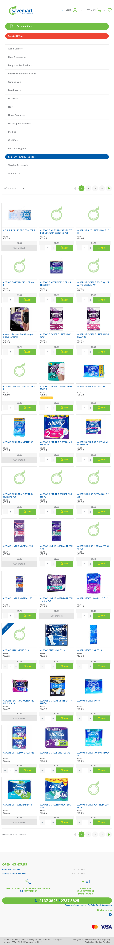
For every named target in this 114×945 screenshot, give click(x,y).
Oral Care (13, 140)
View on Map (104, 910)
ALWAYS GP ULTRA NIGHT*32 (18, 442)
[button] (62, 10)
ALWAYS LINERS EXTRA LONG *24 (93, 495)
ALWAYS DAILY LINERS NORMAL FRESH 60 (56, 283)
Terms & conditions (12, 939)
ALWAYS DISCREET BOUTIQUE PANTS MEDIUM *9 (93, 283)
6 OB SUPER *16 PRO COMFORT (19, 230)
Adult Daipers (15, 48)
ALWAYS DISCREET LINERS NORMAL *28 (93, 335)
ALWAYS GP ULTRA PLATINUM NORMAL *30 (18, 495)
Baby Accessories (17, 57)
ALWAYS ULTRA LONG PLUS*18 (18, 752)
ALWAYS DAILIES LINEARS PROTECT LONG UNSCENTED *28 (56, 231)
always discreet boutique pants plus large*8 (19, 335)
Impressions (90, 939)
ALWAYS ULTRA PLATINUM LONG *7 (93, 806)
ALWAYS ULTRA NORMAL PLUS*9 (93, 754)
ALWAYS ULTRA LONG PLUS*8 (55, 752)
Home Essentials (16, 115)
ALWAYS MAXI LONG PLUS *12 (92, 598)
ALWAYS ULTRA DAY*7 (88, 700)
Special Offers (15, 36)
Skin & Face (14, 173)
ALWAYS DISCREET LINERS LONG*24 (56, 335)
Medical (12, 131)
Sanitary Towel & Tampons (21, 156)
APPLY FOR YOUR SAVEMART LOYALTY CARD (85, 891)
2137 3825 (48, 900)
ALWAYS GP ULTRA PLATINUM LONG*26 (56, 443)
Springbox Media (93, 942)
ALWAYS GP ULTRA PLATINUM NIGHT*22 (92, 443)
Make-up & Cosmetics (19, 123)
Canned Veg (14, 82)
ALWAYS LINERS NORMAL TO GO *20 (93, 547)
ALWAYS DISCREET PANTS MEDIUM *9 (56, 387)
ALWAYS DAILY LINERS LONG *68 (93, 231)
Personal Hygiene (17, 148)
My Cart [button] (91, 9)
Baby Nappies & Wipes (19, 65)
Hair (10, 106)
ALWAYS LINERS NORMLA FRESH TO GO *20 (56, 599)
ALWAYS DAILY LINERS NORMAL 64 (19, 283)
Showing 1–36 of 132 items (14, 834)
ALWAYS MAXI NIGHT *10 (16, 650)
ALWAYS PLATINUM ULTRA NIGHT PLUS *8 (18, 702)
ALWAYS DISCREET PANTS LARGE (19, 387)
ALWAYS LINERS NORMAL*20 (17, 598)
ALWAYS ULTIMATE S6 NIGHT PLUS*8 (56, 702)
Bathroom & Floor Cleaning (22, 73)
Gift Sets (13, 98)
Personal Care (20, 26)
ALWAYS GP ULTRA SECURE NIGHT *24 (56, 495)
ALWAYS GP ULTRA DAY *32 (91, 386)
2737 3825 (70, 900)
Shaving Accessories (18, 165)
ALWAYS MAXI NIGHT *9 (52, 650)
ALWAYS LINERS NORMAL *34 (18, 546)
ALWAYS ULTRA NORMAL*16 (17, 804)
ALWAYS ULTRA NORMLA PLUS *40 (55, 806)
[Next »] (109, 188)
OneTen (106, 942)
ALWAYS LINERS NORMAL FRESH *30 (56, 547)
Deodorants (14, 90)
